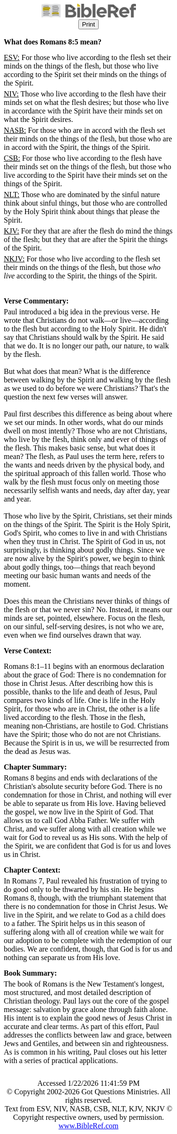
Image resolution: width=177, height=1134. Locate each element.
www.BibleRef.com (88, 1126)
